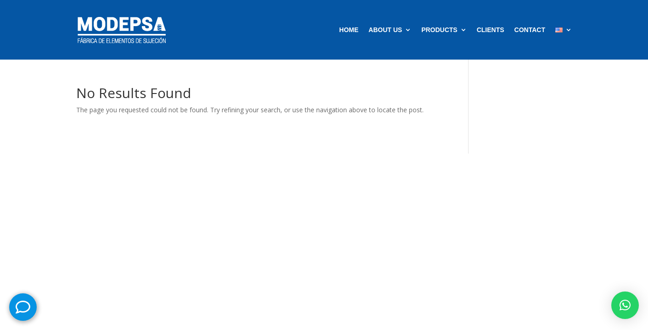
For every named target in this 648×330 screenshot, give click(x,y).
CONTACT (529, 29)
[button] (625, 305)
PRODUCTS (439, 29)
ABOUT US (385, 29)
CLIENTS (490, 29)
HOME (348, 29)
